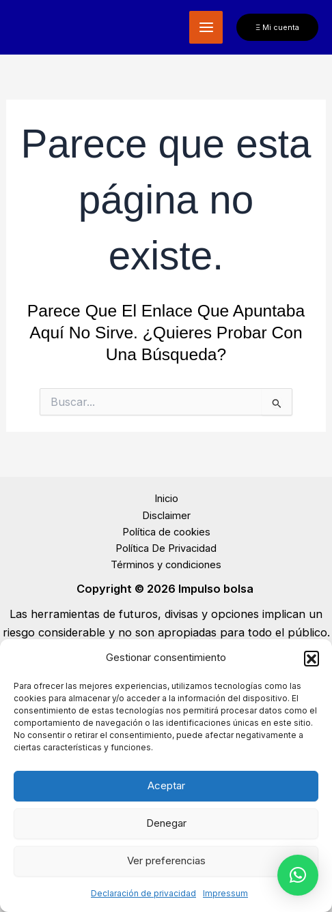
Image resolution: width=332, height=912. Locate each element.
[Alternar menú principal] (206, 27)
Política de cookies (166, 532)
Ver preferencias (166, 860)
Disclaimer (166, 516)
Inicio (166, 498)
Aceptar (166, 785)
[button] (311, 658)
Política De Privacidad (166, 548)
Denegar (166, 823)
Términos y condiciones (166, 565)
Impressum (225, 893)
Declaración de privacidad (143, 893)
